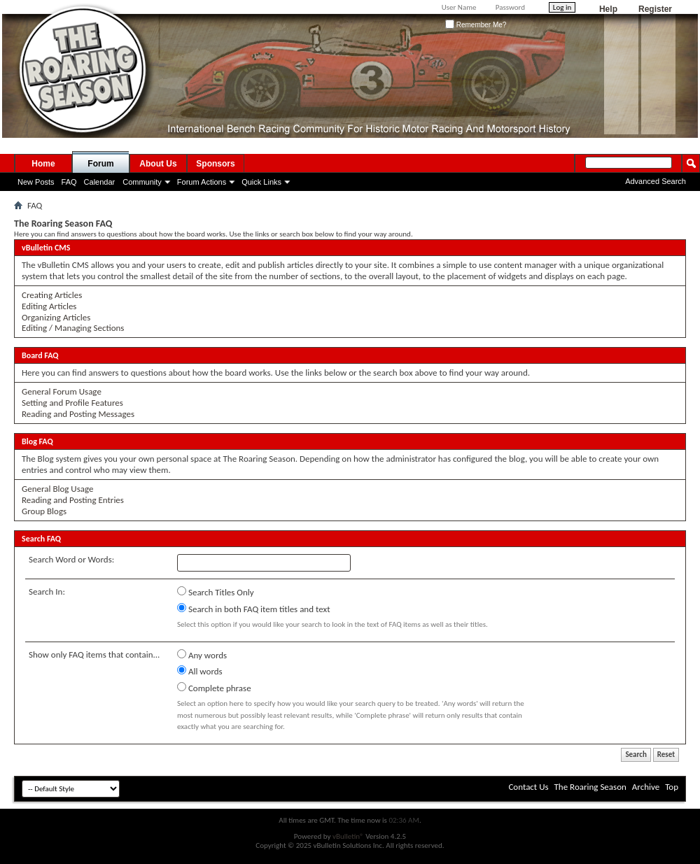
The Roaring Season (590, 786)
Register (655, 9)
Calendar (99, 182)
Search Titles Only (215, 591)
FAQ (69, 182)
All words (200, 671)
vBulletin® (348, 836)
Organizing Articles (56, 317)
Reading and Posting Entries (73, 500)
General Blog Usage (57, 488)
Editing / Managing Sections (73, 328)
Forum (100, 164)
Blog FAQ (37, 441)
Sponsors (215, 164)
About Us (157, 164)
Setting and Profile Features (72, 402)
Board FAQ (40, 355)
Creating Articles (52, 295)
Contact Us (528, 786)
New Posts (36, 182)
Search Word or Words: (71, 559)
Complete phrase (214, 687)
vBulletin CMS (46, 248)
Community (142, 182)
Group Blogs (44, 511)
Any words (202, 654)
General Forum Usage (62, 391)
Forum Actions (201, 182)
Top (671, 786)
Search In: (47, 591)
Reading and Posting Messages (78, 414)
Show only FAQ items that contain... (94, 654)
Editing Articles (49, 306)
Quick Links (261, 182)
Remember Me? (475, 25)
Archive (645, 786)
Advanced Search (655, 181)
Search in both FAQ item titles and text (253, 608)
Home (43, 164)
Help (608, 9)
